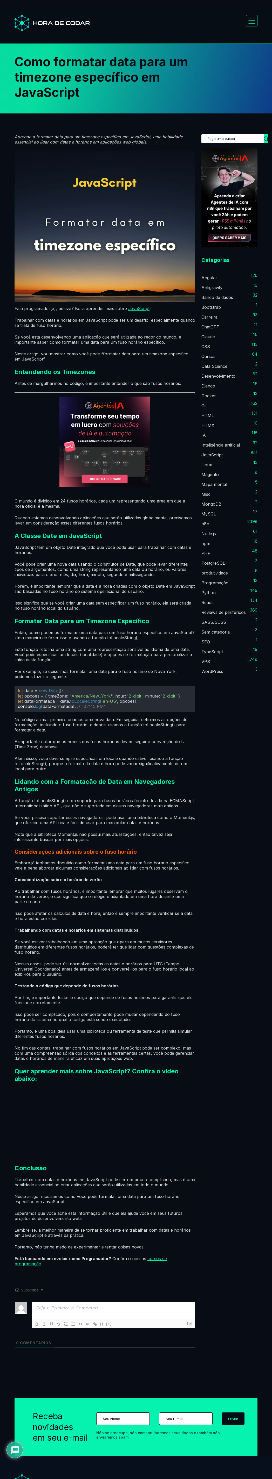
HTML (207, 415)
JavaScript (138, 308)
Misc (205, 494)
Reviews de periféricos (223, 612)
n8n (205, 523)
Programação (214, 582)
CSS (205, 346)
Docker (208, 395)
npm (205, 543)
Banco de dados (217, 297)
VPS (205, 661)
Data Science (214, 366)
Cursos (208, 356)
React (207, 602)
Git (204, 405)
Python (208, 592)
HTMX (207, 425)
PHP (205, 553)
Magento (210, 474)
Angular (209, 277)
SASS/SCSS (213, 622)
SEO (205, 641)
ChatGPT (210, 326)
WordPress (212, 671)
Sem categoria (215, 632)
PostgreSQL (213, 563)
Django (208, 386)
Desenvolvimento (218, 376)
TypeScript (212, 651)
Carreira (209, 317)
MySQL (208, 513)
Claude (208, 336)
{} (102, 1324)
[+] (109, 1324)
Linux (206, 464)
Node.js (208, 533)
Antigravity (211, 287)
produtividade (214, 573)
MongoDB (211, 504)
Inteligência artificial (220, 445)
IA (203, 435)
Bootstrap (211, 307)
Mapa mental (214, 484)
